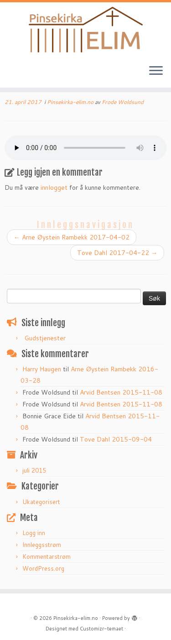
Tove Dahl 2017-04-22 (117, 252)
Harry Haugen (41, 369)
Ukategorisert (41, 502)
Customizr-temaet (101, 628)
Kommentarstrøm (46, 556)
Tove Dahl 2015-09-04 (116, 439)
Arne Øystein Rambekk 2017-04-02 (72, 237)
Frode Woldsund (123, 102)
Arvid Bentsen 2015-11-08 (121, 392)
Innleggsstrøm (41, 545)
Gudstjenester (45, 338)
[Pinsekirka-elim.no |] (85, 29)
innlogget (54, 187)
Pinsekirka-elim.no (71, 102)
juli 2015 (34, 470)
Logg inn (33, 533)
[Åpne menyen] (156, 71)
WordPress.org (43, 568)
